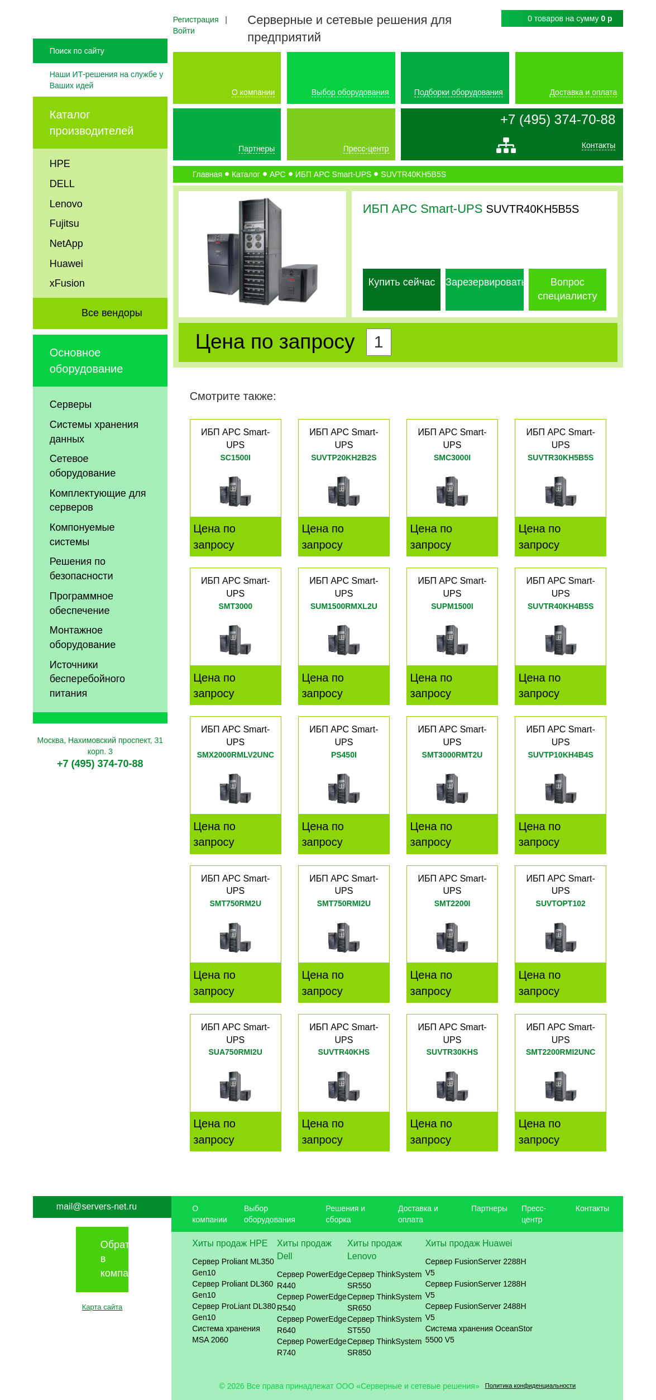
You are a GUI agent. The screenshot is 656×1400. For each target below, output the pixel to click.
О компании (253, 92)
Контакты (598, 148)
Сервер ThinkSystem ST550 (384, 1325)
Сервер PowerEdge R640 (312, 1325)
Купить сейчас (401, 282)
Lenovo (66, 233)
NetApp (66, 273)
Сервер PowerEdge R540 (312, 1302)
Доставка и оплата (583, 92)
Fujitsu (64, 253)
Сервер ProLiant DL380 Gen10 (234, 1312)
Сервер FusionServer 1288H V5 (475, 1289)
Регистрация (196, 19)
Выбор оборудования (350, 92)
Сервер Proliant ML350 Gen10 (233, 1267)
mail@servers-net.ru (96, 1206)
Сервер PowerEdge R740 (312, 1347)
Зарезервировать (486, 282)
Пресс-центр (366, 148)
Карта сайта (102, 1307)
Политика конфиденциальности (530, 1385)
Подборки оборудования (458, 92)
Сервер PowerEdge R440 (312, 1280)
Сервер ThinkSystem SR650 (384, 1302)
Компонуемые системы (82, 565)
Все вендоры (112, 343)
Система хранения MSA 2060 (226, 1334)
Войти (184, 30)
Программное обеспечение (81, 633)
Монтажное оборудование (83, 667)
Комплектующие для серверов (98, 530)
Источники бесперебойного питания (87, 708)
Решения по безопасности (81, 599)
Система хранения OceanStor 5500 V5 (479, 1334)
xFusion (67, 313)
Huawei (66, 293)
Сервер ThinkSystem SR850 (384, 1347)
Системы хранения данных (94, 461)
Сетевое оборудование (83, 496)
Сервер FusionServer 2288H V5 (475, 1267)
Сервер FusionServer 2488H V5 (475, 1312)
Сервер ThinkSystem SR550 (384, 1280)
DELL (62, 213)
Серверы (71, 434)
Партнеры (256, 148)
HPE (60, 193)
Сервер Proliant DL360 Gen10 (232, 1289)
